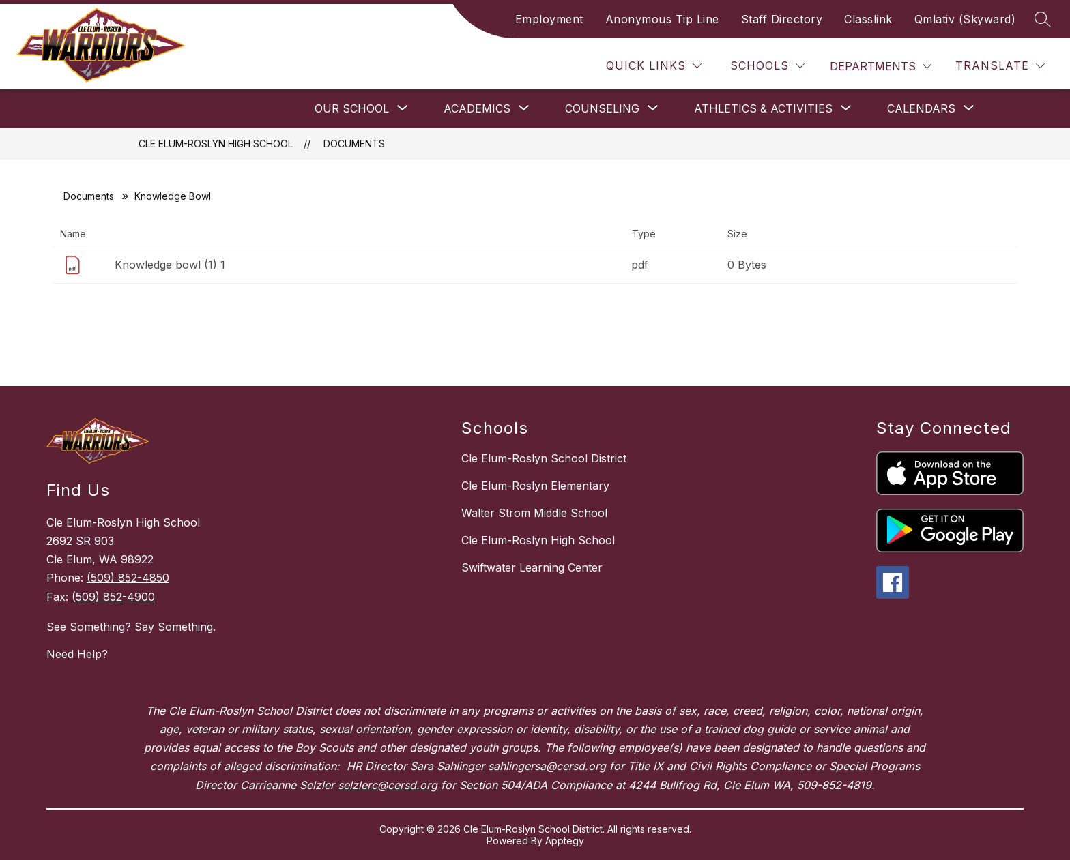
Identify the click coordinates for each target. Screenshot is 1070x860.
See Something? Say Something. (131, 627)
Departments (873, 66)
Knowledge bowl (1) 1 (170, 264)
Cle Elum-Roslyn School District (543, 458)
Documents (354, 143)
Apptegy (564, 840)
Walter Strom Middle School (534, 513)
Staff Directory (782, 19)
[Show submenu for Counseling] (602, 108)
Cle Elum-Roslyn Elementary (535, 485)
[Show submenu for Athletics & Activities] (763, 108)
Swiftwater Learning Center (532, 567)
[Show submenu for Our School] (352, 108)
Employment (549, 19)
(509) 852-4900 (113, 597)
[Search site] (1043, 19)
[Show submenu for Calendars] (921, 108)
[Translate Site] (1000, 65)
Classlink (868, 19)
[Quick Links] (654, 65)
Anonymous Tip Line (662, 19)
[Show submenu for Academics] (477, 108)
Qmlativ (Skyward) (965, 19)
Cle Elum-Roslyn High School (216, 143)
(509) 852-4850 (128, 577)
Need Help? (77, 654)
